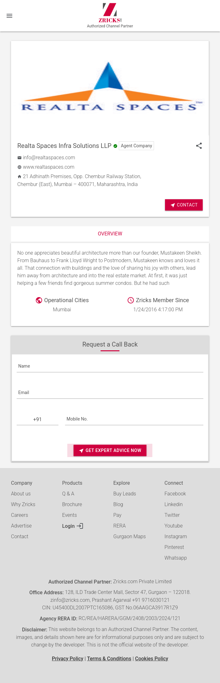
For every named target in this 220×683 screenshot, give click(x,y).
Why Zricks (23, 504)
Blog (118, 504)
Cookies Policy (151, 659)
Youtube (173, 526)
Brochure (72, 504)
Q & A (68, 494)
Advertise (21, 526)
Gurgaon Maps (129, 536)
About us (21, 494)
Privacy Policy (67, 659)
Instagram (175, 536)
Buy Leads (124, 494)
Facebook (175, 494)
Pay (117, 515)
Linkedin (173, 504)
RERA (119, 526)
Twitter (172, 515)
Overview (110, 234)
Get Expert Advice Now (110, 450)
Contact (184, 205)
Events (69, 515)
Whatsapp (175, 558)
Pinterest (174, 547)
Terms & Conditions (109, 659)
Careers (19, 515)
